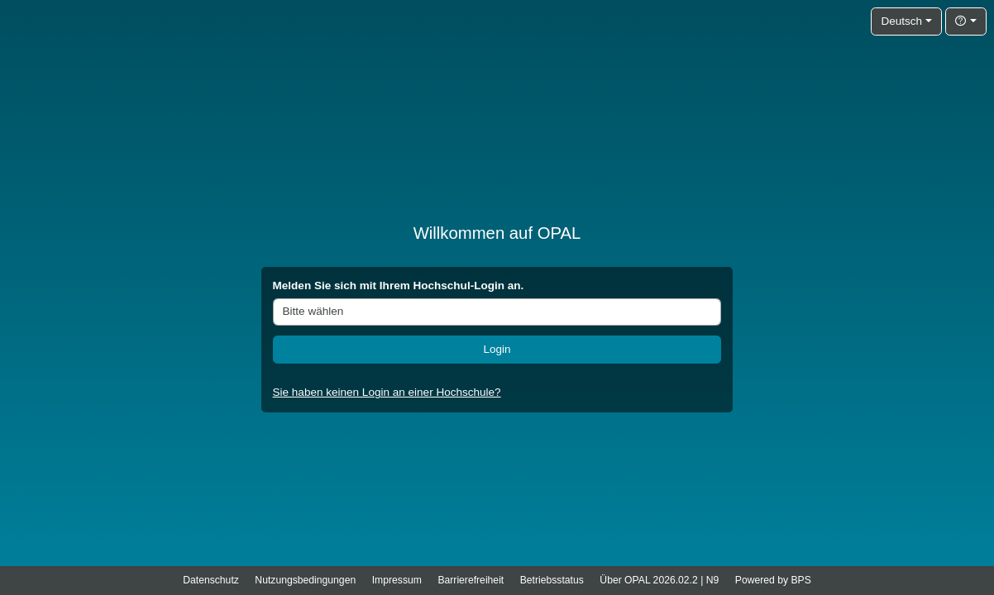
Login (496, 349)
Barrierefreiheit (470, 580)
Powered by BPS (773, 580)
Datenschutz (211, 580)
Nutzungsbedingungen (305, 580)
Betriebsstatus (552, 580)
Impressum (397, 580)
